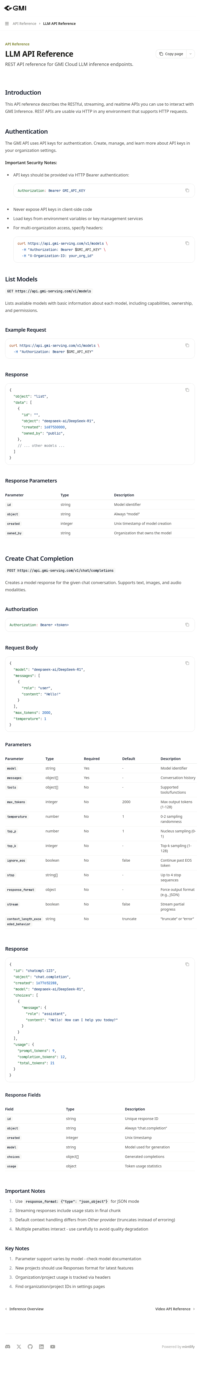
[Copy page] (171, 54)
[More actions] (193, 8)
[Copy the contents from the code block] (187, 190)
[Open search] (184, 8)
